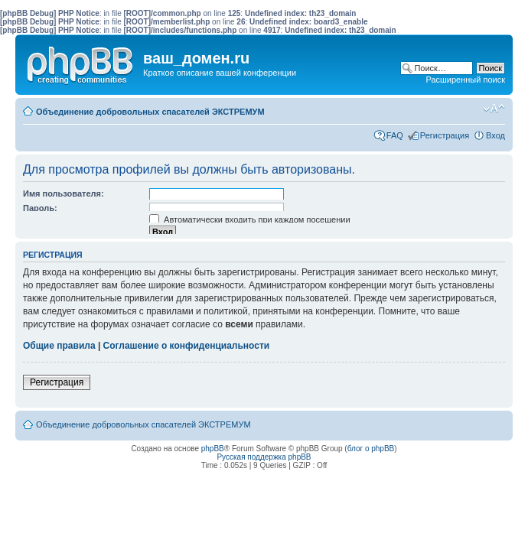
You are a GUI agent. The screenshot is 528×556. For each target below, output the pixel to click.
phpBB (212, 448)
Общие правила (59, 345)
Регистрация (444, 135)
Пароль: (40, 208)
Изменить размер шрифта (494, 108)
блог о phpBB (371, 448)
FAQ (394, 135)
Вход (495, 135)
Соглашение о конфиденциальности (186, 345)
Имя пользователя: (63, 193)
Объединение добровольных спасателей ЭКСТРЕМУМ (150, 111)
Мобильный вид (470, 108)
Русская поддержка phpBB (264, 457)
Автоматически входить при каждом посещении (249, 219)
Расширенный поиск (465, 79)
